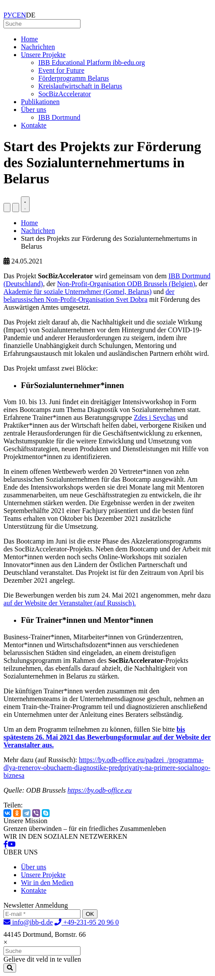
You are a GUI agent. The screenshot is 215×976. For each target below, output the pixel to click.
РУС (10, 15)
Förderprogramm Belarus (73, 78)
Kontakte (34, 125)
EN (21, 15)
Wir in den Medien (47, 882)
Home (29, 39)
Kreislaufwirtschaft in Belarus (80, 86)
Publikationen (40, 101)
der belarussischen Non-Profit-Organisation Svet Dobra (89, 295)
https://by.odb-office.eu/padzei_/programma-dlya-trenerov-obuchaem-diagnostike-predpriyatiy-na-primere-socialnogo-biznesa (106, 767)
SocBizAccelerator (64, 94)
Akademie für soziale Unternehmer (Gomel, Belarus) (77, 291)
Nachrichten (38, 47)
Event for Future (61, 70)
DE (30, 15)
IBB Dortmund (59, 117)
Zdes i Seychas (154, 417)
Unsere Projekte (43, 54)
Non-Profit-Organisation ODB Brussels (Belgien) (126, 283)
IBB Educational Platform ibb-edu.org (91, 62)
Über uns (33, 109)
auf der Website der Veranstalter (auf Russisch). (69, 603)
